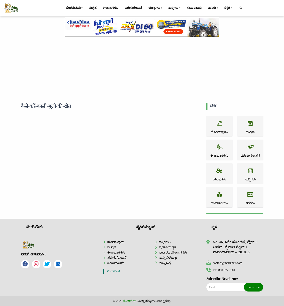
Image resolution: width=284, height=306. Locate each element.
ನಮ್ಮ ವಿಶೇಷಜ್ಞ (168, 257)
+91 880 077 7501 (220, 270)
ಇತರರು (213, 8)
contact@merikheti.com (224, 263)
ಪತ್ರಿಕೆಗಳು (164, 242)
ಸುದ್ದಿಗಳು (174, 8)
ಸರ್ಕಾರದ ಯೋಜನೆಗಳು (173, 252)
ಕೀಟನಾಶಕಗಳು (110, 7)
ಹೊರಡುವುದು (74, 8)
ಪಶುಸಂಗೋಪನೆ (133, 7)
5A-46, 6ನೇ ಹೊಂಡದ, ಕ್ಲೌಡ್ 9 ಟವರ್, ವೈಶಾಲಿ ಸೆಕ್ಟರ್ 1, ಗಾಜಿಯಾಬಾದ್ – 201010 (235, 247)
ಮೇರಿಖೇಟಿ (113, 271)
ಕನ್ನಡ (228, 8)
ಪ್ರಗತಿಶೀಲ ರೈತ (167, 247)
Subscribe (253, 287)
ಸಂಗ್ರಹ (93, 7)
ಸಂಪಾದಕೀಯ (194, 7)
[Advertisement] (142, 69)
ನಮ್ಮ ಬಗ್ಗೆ (165, 263)
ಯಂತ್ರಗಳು (155, 8)
